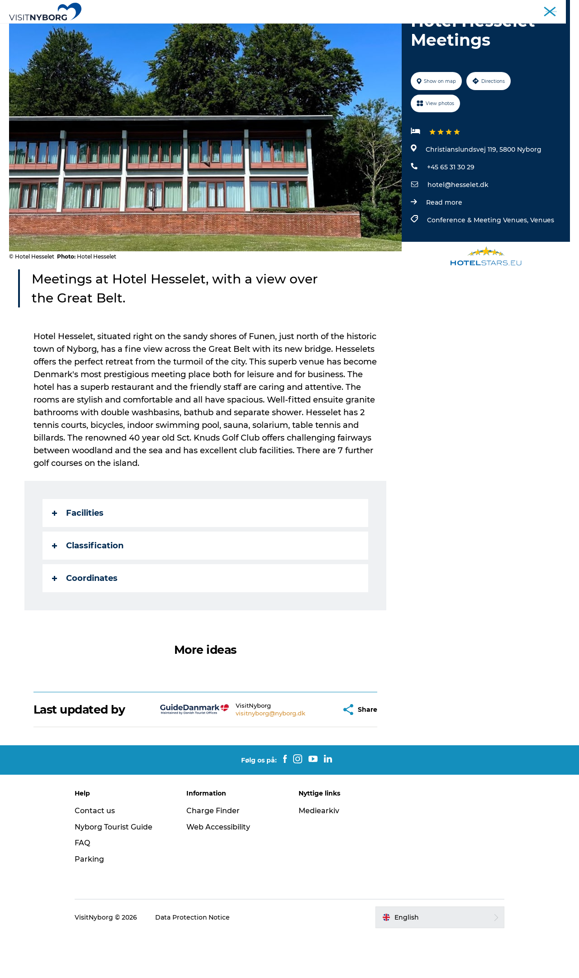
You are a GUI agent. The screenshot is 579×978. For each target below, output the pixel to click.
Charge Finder (214, 853)
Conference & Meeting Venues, (478, 263)
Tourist (396, 8)
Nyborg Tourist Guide (115, 870)
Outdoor (209, 29)
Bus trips (499, 8)
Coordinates (85, 621)
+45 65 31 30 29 (451, 210)
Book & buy (443, 29)
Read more (444, 245)
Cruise (528, 8)
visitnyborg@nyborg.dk (248, 756)
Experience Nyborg (148, 29)
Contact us (96, 853)
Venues (542, 263)
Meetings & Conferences (446, 8)
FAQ (83, 886)
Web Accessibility (219, 870)
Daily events (258, 29)
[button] (312, 753)
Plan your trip (388, 29)
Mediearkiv (319, 853)
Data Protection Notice (194, 960)
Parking (90, 902)
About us (558, 8)
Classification (87, 589)
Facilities (78, 556)
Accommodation (321, 29)
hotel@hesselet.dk (458, 228)
